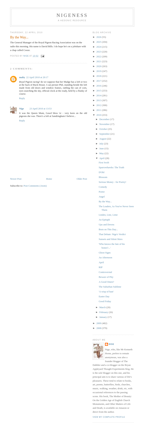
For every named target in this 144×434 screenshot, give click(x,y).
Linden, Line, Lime (108, 214)
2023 (99, 51)
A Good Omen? (106, 281)
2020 (99, 66)
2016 (99, 85)
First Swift (104, 162)
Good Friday (105, 301)
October (103, 129)
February (104, 312)
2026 (99, 37)
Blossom (103, 177)
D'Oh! (102, 172)
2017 (99, 80)
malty (22, 77)
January (103, 317)
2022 (99, 56)
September (104, 133)
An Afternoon (105, 257)
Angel (102, 196)
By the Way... (105, 201)
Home (49, 178)
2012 (99, 105)
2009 (99, 323)
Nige (21, 108)
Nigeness (72, 15)
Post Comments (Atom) (35, 185)
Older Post (82, 178)
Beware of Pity (106, 277)
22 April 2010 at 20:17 (37, 77)
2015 (99, 90)
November (104, 124)
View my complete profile (109, 417)
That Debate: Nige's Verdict (112, 234)
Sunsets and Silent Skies (110, 239)
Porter (102, 191)
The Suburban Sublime (110, 286)
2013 (99, 100)
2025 (99, 41)
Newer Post (15, 178)
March (102, 307)
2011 (99, 110)
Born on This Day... (108, 229)
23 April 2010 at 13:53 (40, 108)
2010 (99, 115)
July (101, 143)
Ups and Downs (106, 224)
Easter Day (104, 296)
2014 (99, 95)
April (102, 158)
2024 (99, 46)
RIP (100, 267)
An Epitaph (104, 219)
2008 (99, 328)
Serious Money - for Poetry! (112, 182)
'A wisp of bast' (106, 291)
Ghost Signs (104, 252)
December (104, 119)
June (101, 148)
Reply (22, 98)
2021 (99, 61)
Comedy (103, 186)
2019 (99, 71)
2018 (99, 76)
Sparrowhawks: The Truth (111, 167)
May (101, 153)
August (103, 138)
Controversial (105, 272)
